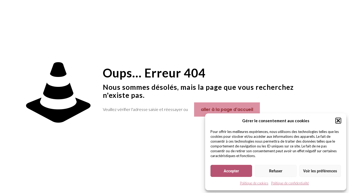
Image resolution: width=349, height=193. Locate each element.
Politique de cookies (254, 183)
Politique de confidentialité (290, 183)
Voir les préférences (320, 171)
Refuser (275, 171)
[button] (338, 120)
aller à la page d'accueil (227, 109)
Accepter (231, 171)
